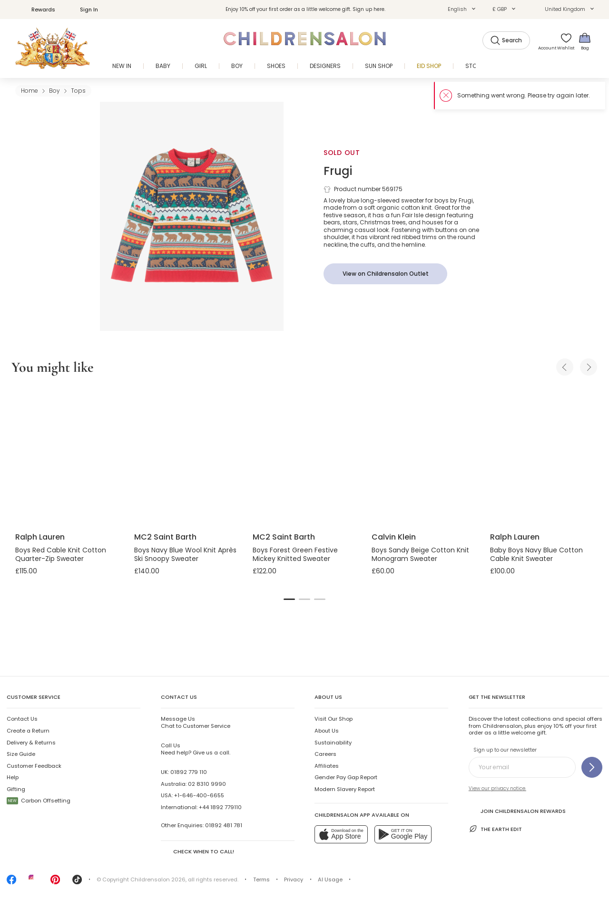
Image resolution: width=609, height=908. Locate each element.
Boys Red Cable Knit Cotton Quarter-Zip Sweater (60, 554)
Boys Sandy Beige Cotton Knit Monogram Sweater (420, 554)
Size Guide (21, 754)
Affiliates (326, 766)
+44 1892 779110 (220, 807)
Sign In (83, 9)
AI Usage (330, 879)
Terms (261, 879)
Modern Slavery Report (344, 789)
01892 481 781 (223, 825)
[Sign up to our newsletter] (591, 767)
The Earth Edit (495, 828)
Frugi (338, 171)
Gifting (16, 789)
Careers (325, 754)
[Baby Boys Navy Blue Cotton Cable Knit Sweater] (542, 455)
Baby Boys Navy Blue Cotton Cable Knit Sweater (536, 554)
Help (13, 777)
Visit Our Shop (333, 719)
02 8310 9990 (207, 784)
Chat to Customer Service (195, 722)
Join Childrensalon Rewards (517, 810)
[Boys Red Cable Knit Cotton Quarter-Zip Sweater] (67, 455)
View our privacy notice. (497, 788)
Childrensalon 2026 (158, 879)
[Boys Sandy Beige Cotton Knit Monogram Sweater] (423, 455)
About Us (326, 730)
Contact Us (22, 719)
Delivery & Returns (31, 742)
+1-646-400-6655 (199, 795)
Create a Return (28, 730)
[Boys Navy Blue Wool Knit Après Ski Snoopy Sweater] (186, 455)
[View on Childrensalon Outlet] (385, 273)
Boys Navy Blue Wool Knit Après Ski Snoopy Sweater (185, 554)
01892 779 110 (188, 772)
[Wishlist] (563, 41)
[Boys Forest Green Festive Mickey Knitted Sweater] (304, 455)
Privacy (293, 879)
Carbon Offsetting (38, 800)
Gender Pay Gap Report (345, 777)
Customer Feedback (34, 766)
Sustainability (333, 742)
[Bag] (585, 41)
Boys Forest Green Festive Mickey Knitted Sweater (295, 554)
